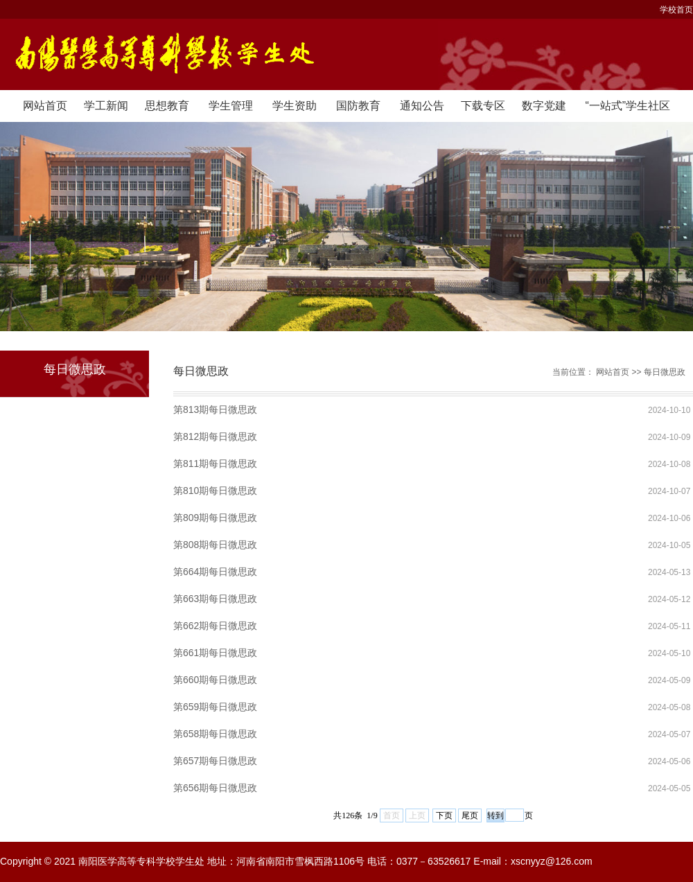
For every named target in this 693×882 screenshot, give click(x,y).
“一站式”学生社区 (627, 106)
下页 (444, 815)
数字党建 (544, 106)
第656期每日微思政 (215, 787)
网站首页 (45, 106)
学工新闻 (106, 106)
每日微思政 (664, 372)
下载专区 (483, 106)
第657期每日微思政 (215, 760)
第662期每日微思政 (215, 625)
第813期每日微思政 (215, 409)
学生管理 (231, 106)
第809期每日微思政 (215, 517)
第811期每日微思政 (215, 463)
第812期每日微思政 (215, 436)
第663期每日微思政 (215, 598)
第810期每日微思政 (215, 490)
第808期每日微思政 (215, 544)
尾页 (470, 815)
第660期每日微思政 (215, 679)
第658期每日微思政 (215, 733)
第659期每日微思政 (215, 706)
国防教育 (358, 106)
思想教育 (167, 106)
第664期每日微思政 (215, 571)
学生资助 (294, 106)
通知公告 (422, 106)
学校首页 (676, 10)
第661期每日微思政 (215, 652)
